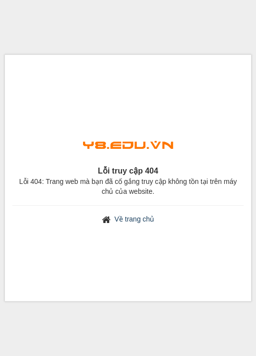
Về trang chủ (135, 219)
